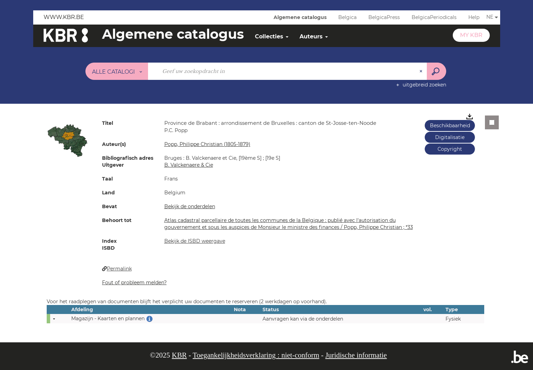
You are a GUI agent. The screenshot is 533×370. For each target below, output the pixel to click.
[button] (67, 140)
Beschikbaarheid (450, 125)
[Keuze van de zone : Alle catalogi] (116, 71)
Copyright (450, 149)
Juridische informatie (356, 355)
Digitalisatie (450, 137)
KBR (179, 355)
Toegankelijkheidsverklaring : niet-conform (256, 355)
